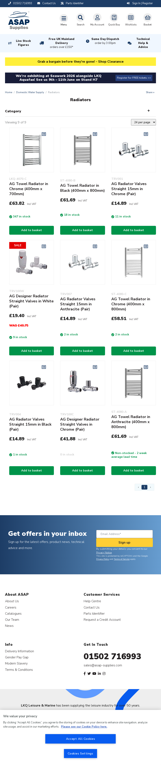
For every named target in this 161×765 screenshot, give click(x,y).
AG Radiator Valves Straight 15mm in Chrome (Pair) (129, 188)
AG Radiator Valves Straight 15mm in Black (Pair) (30, 424)
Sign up (124, 542)
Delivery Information (19, 651)
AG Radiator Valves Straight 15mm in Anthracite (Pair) (77, 304)
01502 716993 (112, 656)
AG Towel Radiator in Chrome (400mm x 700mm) (28, 188)
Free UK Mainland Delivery (61, 43)
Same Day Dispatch (105, 41)
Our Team (12, 619)
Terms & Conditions (19, 669)
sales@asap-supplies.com (103, 665)
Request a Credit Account (102, 619)
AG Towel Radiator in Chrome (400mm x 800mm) (130, 304)
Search (80, 19)
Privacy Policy (102, 559)
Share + (150, 92)
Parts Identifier (94, 613)
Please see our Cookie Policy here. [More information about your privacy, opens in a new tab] (84, 727)
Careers (10, 607)
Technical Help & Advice (143, 43)
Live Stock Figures (23, 43)
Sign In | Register (140, 3)
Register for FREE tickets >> (134, 78)
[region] (80, 737)
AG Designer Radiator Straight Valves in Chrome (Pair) (79, 424)
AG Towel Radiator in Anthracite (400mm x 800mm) (130, 421)
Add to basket (31, 230)
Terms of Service (122, 559)
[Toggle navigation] (63, 20)
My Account (97, 19)
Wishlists (131, 19)
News (9, 625)
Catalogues (13, 613)
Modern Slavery (16, 663)
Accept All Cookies (80, 739)
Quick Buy (114, 19)
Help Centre (92, 601)
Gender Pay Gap (17, 657)
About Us (12, 601)
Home (8, 92)
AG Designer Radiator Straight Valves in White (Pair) (31, 301)
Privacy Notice (104, 552)
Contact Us (92, 607)
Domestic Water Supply (30, 92)
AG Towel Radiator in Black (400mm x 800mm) (82, 188)
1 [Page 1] (144, 487)
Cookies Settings (80, 753)
